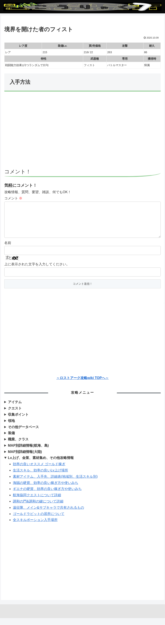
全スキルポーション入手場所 (35, 527)
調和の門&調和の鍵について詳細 (38, 508)
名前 (7, 250)
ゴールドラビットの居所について (38, 520)
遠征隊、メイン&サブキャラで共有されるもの (48, 514)
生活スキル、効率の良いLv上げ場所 (40, 477)
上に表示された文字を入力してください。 (37, 271)
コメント (13, 198)
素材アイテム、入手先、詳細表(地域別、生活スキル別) (55, 483)
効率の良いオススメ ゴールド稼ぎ (39, 471)
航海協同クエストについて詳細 (37, 502)
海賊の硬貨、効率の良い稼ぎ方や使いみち (45, 489)
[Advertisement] (82, 132)
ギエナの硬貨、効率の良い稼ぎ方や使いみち (47, 496)
